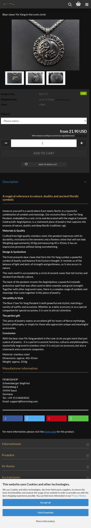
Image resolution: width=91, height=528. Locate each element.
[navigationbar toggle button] (87, 4)
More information (45, 521)
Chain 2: (5, 113)
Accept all (45, 502)
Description (10, 182)
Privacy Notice (79, 495)
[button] (6, 143)
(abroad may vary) (62, 99)
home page (50, 431)
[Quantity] (44, 143)
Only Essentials (45, 512)
